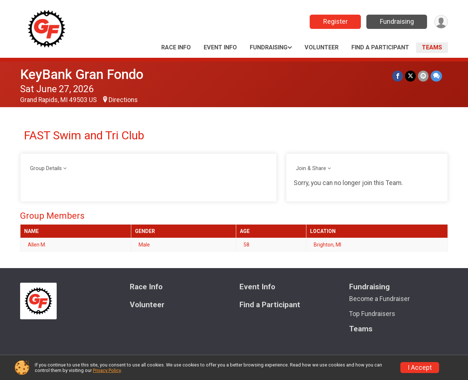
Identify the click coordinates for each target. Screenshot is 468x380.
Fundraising (397, 21)
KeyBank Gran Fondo (81, 74)
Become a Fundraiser (379, 298)
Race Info (176, 47)
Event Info (220, 47)
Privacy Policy (107, 370)
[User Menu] (441, 22)
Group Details (46, 168)
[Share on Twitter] (410, 76)
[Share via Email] (423, 76)
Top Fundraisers (372, 313)
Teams (432, 47)
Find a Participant (380, 47)
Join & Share (311, 168)
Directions (123, 100)
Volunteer (322, 47)
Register (335, 21)
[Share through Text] (436, 76)
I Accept (420, 367)
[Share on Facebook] (397, 76)
